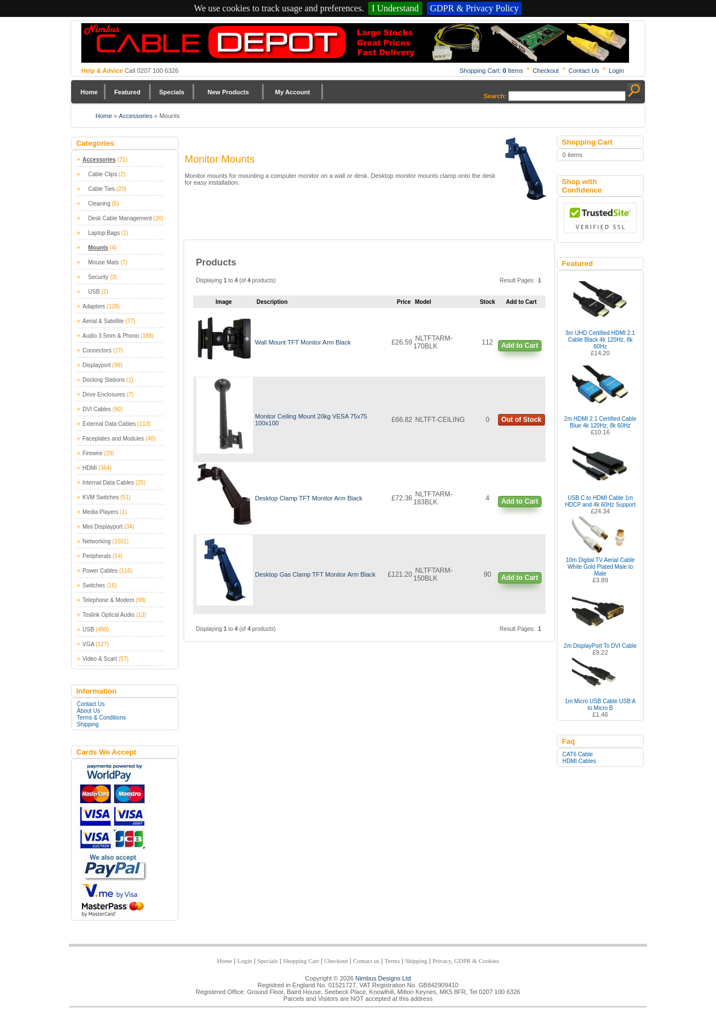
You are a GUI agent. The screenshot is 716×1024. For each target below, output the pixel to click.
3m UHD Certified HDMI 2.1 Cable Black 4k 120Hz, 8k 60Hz (600, 340)
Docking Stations (103, 380)
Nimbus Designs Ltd (383, 978)
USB (94, 292)
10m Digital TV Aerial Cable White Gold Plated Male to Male (600, 567)
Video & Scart (99, 659)
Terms (392, 960)
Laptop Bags (104, 233)
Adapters (93, 306)
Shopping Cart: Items (491, 70)
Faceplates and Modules (113, 438)
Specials (172, 92)
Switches (93, 585)
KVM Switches (100, 497)
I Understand (395, 8)
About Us (88, 711)
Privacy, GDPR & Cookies (466, 960)
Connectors (96, 350)
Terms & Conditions (101, 717)
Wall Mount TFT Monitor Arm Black (303, 342)
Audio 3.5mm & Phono (110, 336)
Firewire (92, 453)
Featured (127, 92)
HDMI (89, 468)
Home (89, 92)
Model (423, 302)
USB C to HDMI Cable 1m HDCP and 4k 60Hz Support (600, 501)
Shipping (88, 724)
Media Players (100, 512)
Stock (487, 302)
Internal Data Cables (108, 483)
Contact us (366, 960)
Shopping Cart (301, 960)
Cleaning (99, 204)
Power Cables (99, 571)
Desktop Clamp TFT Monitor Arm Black (308, 498)
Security (98, 277)
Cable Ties (101, 189)
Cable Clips (102, 174)
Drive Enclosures (103, 394)
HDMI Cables (579, 761)
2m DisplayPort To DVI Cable (600, 646)
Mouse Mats (103, 262)
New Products (227, 92)
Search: (495, 96)
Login (616, 70)
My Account (292, 92)
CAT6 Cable (577, 754)
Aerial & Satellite (103, 321)
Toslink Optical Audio (108, 615)
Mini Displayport (102, 527)
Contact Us (584, 70)
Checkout (545, 70)
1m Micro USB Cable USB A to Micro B (600, 704)
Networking (96, 541)
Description (271, 302)
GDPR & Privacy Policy (474, 8)
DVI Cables (96, 409)
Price (404, 302)
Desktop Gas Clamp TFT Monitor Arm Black (315, 574)
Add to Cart (519, 346)
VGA (88, 644)
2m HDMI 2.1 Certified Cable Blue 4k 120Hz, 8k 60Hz (600, 422)
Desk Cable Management (120, 218)
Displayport (96, 365)
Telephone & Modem (108, 600)
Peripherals (96, 556)
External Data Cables (109, 424)
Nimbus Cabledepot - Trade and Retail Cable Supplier (355, 43)
